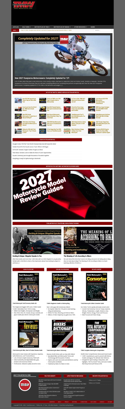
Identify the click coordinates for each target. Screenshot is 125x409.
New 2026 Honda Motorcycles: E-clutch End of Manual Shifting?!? (30, 116)
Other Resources (80, 27)
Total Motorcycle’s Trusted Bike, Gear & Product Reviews (62, 223)
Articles (16, 27)
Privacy (67, 401)
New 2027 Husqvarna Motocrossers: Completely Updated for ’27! (42, 78)
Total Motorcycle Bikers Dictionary (56, 350)
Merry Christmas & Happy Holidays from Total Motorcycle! (78, 131)
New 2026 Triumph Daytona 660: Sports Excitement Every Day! (54, 108)
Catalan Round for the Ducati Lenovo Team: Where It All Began (30, 147)
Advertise (52, 401)
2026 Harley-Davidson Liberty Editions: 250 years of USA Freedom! (79, 123)
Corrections (83, 401)
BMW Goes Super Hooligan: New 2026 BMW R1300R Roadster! (102, 108)
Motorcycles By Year (41, 27)
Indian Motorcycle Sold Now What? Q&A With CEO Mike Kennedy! (103, 116)
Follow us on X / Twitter (95, 380)
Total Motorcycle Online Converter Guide (92, 303)
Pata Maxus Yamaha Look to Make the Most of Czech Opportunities (32, 152)
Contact (102, 401)
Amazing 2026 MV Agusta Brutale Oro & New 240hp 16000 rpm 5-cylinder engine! (103, 131)
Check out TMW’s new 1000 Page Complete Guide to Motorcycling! (54, 100)
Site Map (110, 401)
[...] (61, 85)
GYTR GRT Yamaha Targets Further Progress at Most (28, 149)
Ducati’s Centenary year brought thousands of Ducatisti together (31, 155)
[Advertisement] (75, 13)
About (59, 401)
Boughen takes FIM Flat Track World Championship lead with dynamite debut (34, 144)
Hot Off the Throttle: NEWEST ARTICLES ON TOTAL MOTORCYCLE (62, 92)
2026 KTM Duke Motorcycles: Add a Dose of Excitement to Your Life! (54, 123)
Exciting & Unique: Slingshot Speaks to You (27, 256)
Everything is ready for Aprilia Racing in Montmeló (26, 158)
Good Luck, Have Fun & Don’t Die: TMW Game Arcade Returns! (29, 108)
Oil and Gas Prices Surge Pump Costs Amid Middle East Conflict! (78, 108)
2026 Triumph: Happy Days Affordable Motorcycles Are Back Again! (103, 123)
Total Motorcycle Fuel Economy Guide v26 (24, 303)
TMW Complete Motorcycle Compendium (92, 350)
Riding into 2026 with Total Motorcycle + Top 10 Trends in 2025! (29, 131)
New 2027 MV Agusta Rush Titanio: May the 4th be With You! (29, 100)
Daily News (25, 27)
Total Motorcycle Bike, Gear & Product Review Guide (27, 350)
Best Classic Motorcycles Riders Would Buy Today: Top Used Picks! (54, 116)
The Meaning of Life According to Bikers (77, 256)
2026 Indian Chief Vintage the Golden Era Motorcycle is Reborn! (30, 123)
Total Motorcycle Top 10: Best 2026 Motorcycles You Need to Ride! (78, 116)
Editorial (74, 401)
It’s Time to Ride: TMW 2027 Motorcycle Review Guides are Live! (78, 100)
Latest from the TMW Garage (75, 376)
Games (93, 27)
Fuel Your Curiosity (50, 376)
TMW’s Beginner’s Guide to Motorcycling (58, 303)
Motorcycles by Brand (61, 27)
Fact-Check (93, 401)
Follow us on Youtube (94, 383)
